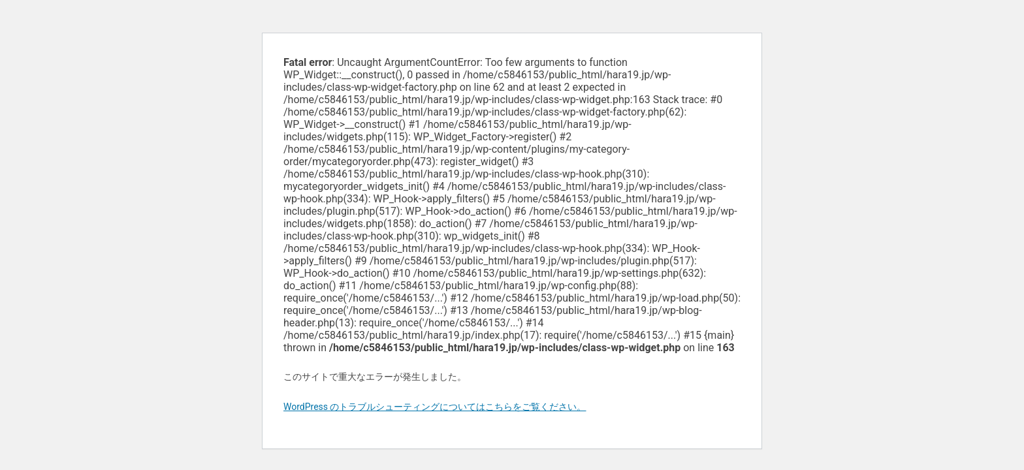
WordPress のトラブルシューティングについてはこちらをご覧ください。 (434, 406)
